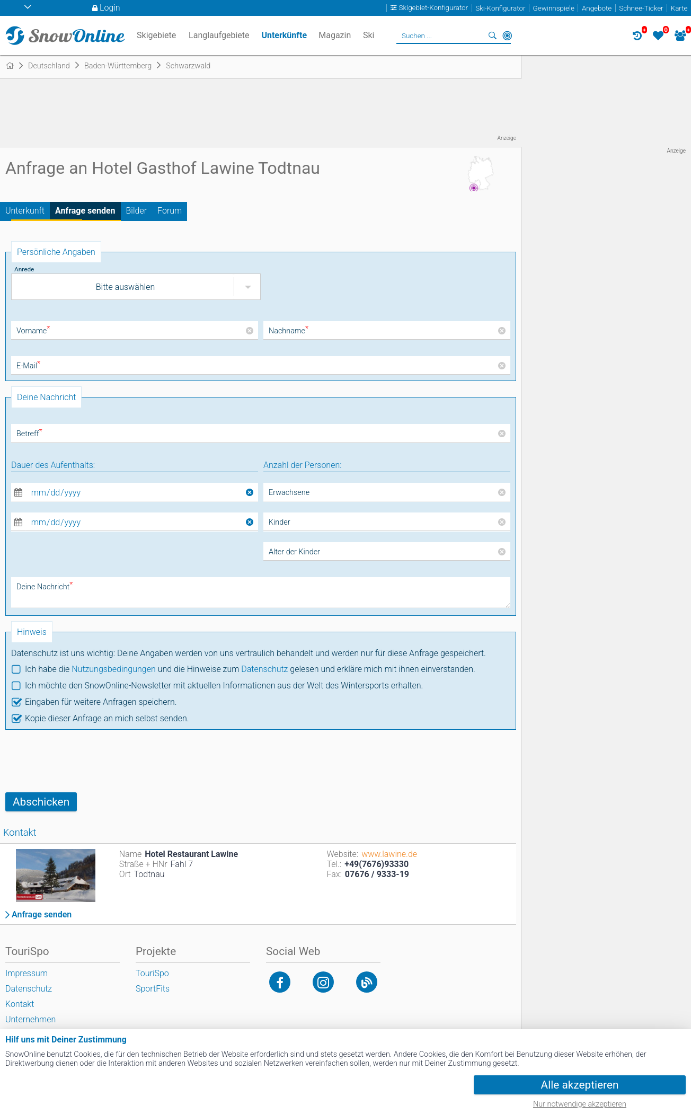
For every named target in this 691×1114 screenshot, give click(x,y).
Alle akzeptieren (580, 1084)
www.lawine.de (389, 854)
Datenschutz (264, 669)
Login (110, 8)
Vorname (33, 330)
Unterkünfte (284, 35)
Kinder (279, 522)
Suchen (492, 35)
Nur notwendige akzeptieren (579, 1104)
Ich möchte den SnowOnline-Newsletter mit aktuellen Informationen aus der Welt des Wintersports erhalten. (224, 685)
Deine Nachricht (44, 586)
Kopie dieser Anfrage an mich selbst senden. (107, 718)
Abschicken (41, 801)
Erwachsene (289, 492)
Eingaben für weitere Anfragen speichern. (101, 702)
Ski (369, 35)
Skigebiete (156, 35)
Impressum (26, 973)
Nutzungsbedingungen (114, 669)
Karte (679, 8)
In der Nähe (507, 35)
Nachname (288, 330)
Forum (169, 211)
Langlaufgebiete (219, 35)
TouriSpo (152, 973)
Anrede (24, 269)
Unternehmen (30, 1019)
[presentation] (85, 761)
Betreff (29, 433)
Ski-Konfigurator (500, 8)
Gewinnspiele (553, 8)
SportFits (153, 989)
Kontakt (19, 1004)
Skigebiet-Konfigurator (433, 8)
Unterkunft (25, 211)
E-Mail (28, 365)
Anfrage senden (85, 211)
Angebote (597, 8)
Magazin (334, 35)
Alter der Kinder (294, 551)
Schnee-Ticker (641, 8)
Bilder (136, 211)
